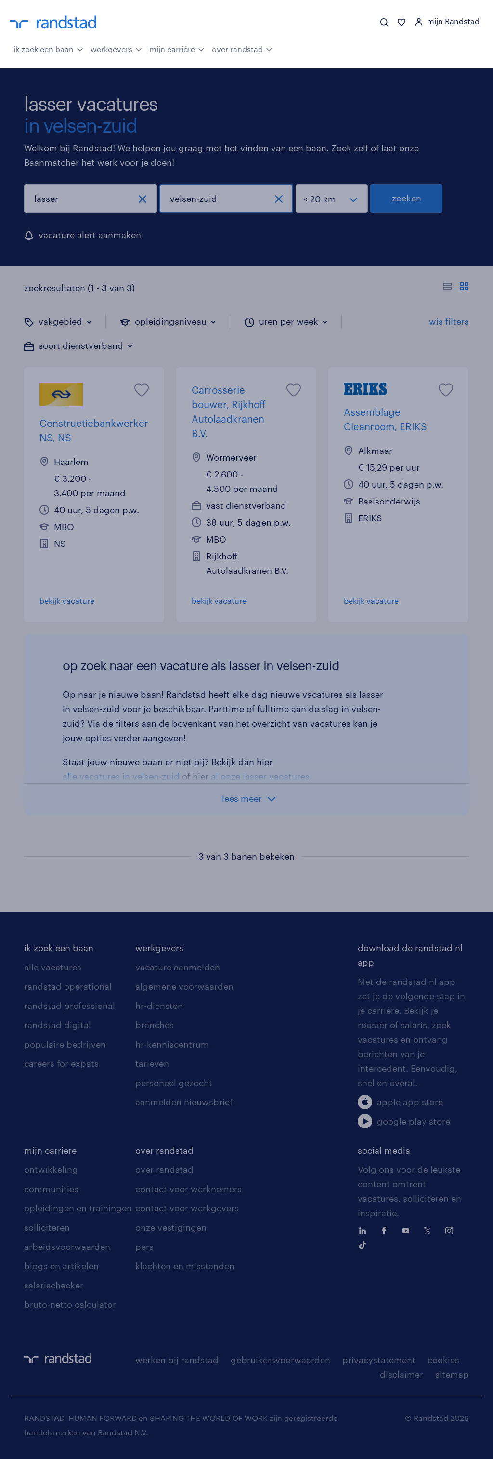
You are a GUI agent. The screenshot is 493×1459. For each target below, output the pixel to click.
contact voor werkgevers (187, 1208)
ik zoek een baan (48, 48)
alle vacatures (52, 967)
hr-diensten (159, 1005)
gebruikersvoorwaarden (280, 1359)
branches (154, 1025)
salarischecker (53, 1285)
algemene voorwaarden (184, 986)
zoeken (406, 198)
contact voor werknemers (188, 1188)
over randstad (242, 48)
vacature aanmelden (177, 967)
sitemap (452, 1374)
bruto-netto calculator (70, 1304)
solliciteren (47, 1227)
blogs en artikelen (61, 1265)
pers (144, 1246)
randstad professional (69, 1005)
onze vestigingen (171, 1227)
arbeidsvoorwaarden (67, 1246)
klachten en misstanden (184, 1265)
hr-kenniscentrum (172, 1044)
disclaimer (401, 1374)
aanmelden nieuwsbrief (184, 1102)
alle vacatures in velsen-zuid (121, 776)
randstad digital (57, 1025)
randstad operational (68, 986)
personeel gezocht (173, 1082)
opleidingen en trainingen (78, 1208)
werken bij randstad (177, 1359)
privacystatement (378, 1359)
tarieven (152, 1063)
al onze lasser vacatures (260, 776)
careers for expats (61, 1063)
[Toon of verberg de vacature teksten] (455, 287)
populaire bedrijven (65, 1044)
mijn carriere (50, 1150)
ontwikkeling (51, 1169)
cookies (443, 1359)
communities (51, 1188)
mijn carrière (177, 48)
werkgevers (116, 48)
